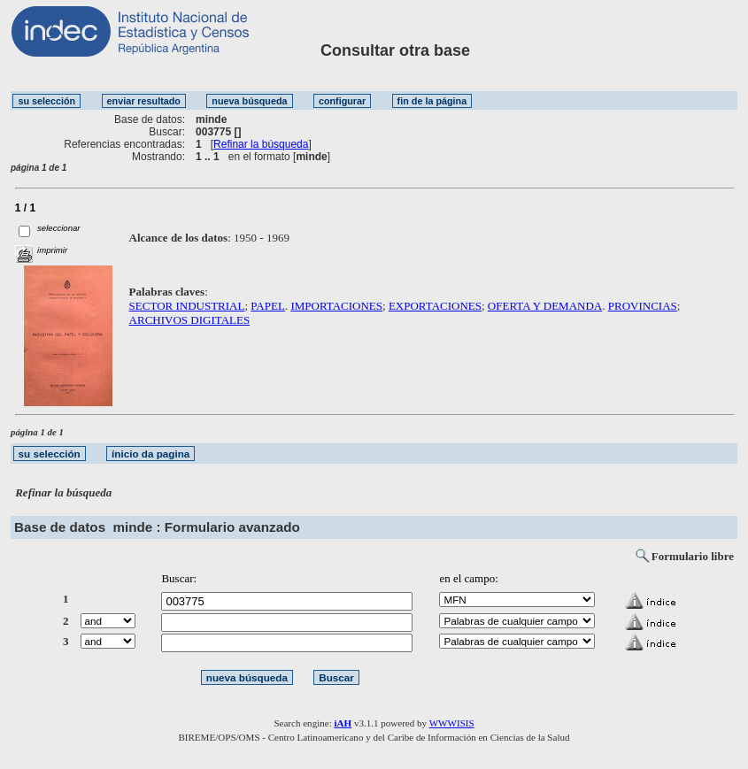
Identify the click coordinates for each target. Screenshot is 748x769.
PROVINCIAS (642, 305)
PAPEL (268, 305)
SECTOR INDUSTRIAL (187, 305)
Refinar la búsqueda (260, 144)
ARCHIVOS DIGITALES (190, 320)
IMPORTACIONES (336, 305)
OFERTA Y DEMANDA (545, 305)
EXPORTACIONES (435, 305)
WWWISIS (451, 723)
